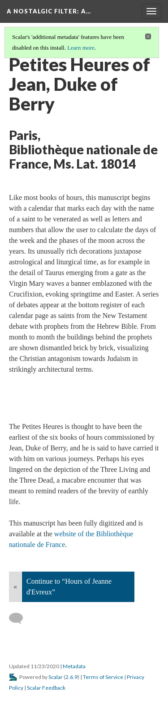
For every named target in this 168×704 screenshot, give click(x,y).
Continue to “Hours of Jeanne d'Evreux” (69, 586)
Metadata (74, 666)
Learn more (80, 47)
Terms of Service (103, 677)
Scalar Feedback (46, 687)
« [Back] (15, 586)
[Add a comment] (20, 618)
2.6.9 (71, 677)
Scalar (55, 677)
